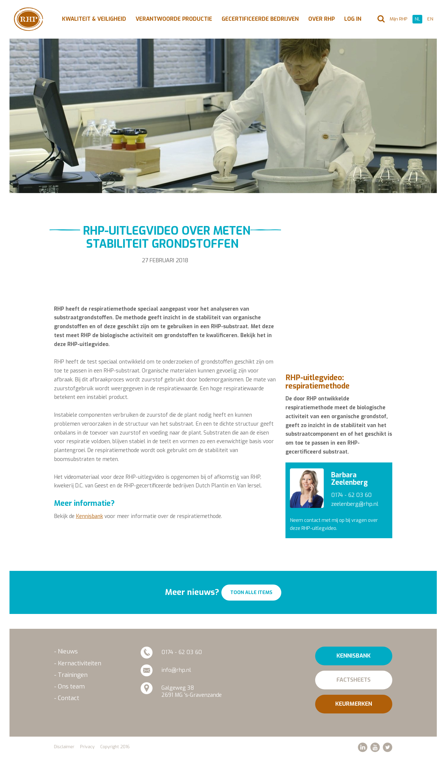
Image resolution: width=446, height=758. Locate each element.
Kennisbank (89, 516)
